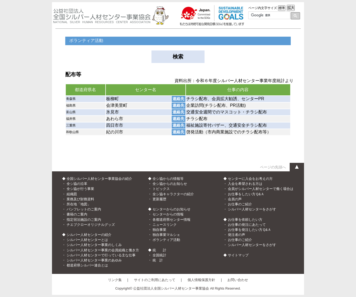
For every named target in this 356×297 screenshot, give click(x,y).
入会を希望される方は (245, 184)
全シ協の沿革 (77, 184)
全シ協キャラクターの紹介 (173, 194)
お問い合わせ (237, 280)
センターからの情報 (168, 214)
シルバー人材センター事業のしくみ (94, 245)
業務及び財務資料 (80, 199)
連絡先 (178, 98)
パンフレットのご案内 (84, 209)
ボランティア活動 (166, 240)
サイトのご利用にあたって (154, 280)
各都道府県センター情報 (171, 220)
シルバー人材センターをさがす (252, 209)
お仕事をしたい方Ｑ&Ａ (246, 194)
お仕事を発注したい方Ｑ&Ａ (249, 230)
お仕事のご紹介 (240, 204)
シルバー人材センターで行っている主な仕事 (101, 255)
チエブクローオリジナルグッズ (91, 225)
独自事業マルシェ (166, 235)
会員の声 (235, 199)
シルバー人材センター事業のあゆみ (94, 260)
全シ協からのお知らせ (170, 184)
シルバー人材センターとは (87, 240)
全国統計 (159, 255)
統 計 (158, 260)
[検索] (268, 15)
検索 (178, 57)
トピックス (161, 189)
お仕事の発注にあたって (247, 225)
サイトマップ (238, 255)
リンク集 (115, 280)
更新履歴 (159, 199)
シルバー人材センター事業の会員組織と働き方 (103, 250)
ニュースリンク (165, 225)
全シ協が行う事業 (80, 189)
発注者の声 (236, 235)
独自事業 (159, 230)
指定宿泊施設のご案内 (84, 220)
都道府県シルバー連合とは (87, 265)
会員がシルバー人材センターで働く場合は (260, 189)
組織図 (72, 194)
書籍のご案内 (77, 214)
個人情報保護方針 (201, 280)
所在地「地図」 (79, 204)
